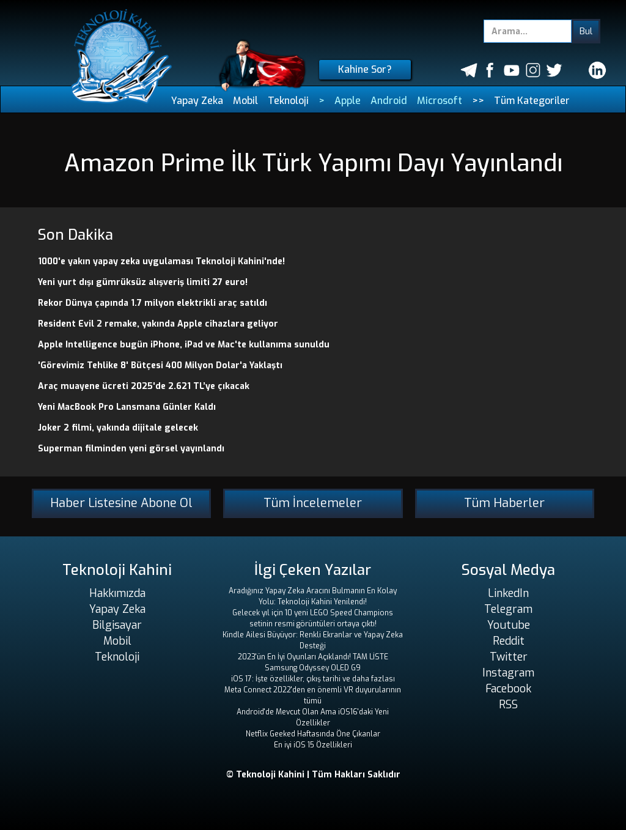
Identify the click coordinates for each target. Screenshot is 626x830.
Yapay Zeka (197, 100)
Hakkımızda (117, 593)
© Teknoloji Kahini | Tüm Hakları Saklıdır (313, 774)
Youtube (508, 625)
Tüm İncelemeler (312, 503)
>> (478, 100)
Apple (347, 100)
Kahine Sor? (365, 69)
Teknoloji (288, 100)
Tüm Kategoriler (532, 100)
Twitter (509, 657)
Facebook (508, 688)
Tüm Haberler (504, 503)
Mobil (245, 100)
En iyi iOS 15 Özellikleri (313, 745)
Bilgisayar (117, 625)
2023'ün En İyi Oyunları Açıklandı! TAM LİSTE (313, 657)
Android (388, 100)
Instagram (508, 672)
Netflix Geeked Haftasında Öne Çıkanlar (313, 734)
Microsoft (439, 100)
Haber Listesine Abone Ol (121, 503)
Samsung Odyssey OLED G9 (313, 668)
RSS (508, 704)
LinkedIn (508, 593)
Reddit (509, 641)
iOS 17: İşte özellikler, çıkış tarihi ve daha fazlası (313, 679)
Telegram (508, 609)
